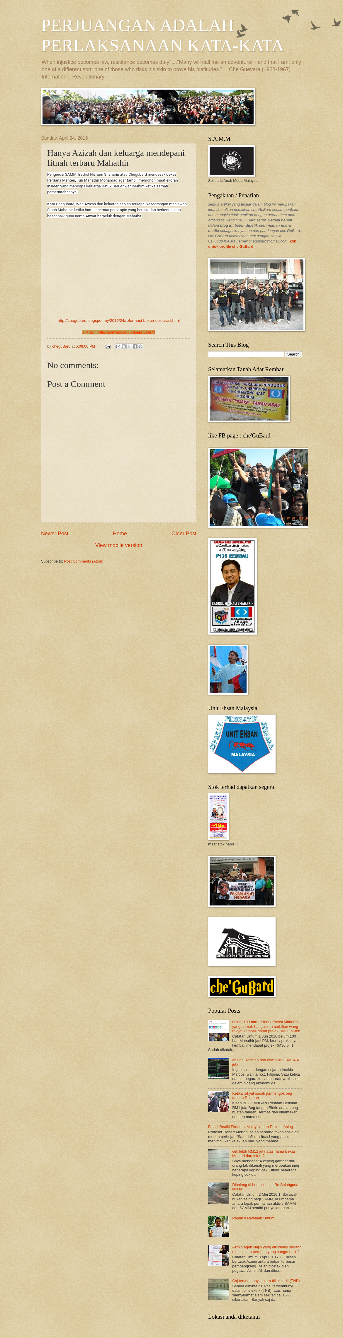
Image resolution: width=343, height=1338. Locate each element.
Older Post (184, 533)
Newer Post (54, 533)
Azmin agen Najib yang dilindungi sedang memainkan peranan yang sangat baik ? (266, 1249)
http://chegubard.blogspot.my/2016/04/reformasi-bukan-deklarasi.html (119, 320)
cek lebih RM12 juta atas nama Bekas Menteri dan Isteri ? (264, 1153)
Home (120, 533)
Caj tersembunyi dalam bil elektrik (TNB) (266, 1281)
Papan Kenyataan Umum (253, 1218)
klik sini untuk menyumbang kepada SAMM (118, 332)
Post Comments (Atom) (83, 561)
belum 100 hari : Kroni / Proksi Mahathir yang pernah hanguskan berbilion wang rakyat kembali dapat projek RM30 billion (266, 1026)
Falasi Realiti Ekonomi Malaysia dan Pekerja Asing (250, 1127)
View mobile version (118, 545)
